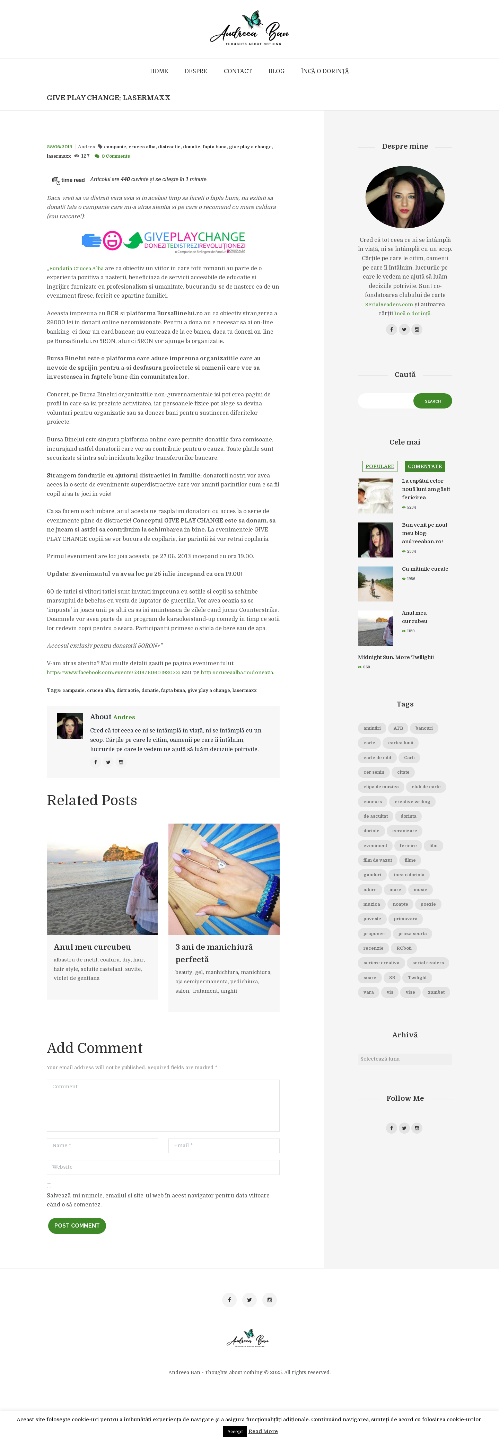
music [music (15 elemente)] (401, 935)
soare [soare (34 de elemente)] (422, 1027)
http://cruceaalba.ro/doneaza (85, 682)
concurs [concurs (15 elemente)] (421, 811)
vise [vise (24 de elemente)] (391, 1058)
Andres (89, 146)
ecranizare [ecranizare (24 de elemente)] (412, 857)
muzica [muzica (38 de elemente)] (433, 935)
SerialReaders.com (389, 305)
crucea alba (151, 146)
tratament (239, 1015)
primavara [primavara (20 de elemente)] (413, 965)
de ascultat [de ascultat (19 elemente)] (378, 842)
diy (130, 972)
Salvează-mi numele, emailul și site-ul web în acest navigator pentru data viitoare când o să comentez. (158, 1237)
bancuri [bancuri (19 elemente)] (374, 749)
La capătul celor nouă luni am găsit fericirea (425, 494)
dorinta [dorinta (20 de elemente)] (416, 842)
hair (143, 972)
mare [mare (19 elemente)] (371, 935)
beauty (184, 997)
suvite (137, 981)
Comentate (431, 471)
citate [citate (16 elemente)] (371, 796)
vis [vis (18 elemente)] (368, 1058)
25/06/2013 (61, 146)
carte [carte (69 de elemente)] (405, 749)
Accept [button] (235, 1431)
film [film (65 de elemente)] (369, 888)
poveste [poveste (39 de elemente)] (374, 965)
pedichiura (190, 1015)
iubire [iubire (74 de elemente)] (422, 919)
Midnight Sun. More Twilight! (402, 663)
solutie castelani (104, 981)
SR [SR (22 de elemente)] (367, 1043)
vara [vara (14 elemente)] (427, 1043)
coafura (113, 972)
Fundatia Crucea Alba (78, 268)
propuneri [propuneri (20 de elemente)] (377, 981)
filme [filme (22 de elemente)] (370, 904)
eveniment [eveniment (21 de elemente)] (378, 873)
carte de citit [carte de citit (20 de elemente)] (424, 765)
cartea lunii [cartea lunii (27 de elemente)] (379, 765)
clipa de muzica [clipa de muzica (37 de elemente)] (413, 796)
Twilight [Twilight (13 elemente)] (395, 1043)
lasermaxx (81, 156)
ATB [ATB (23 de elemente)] (405, 734)
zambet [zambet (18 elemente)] (421, 1058)
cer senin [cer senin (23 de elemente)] (404, 780)
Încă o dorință (412, 314)
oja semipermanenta (239, 1006)
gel (200, 997)
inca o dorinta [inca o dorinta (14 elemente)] (382, 919)
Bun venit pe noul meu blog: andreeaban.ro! (424, 538)
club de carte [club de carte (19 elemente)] (380, 811)
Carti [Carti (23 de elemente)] (370, 780)
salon (215, 1015)
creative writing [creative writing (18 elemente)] (385, 826)
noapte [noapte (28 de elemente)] (373, 950)
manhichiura (225, 997)
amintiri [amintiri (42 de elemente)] (375, 734)
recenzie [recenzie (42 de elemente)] (375, 996)
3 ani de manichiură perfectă (204, 971)
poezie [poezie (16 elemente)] (404, 950)
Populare (381, 471)
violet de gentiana (78, 990)
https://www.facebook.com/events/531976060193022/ (119, 672)
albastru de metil (77, 972)
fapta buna (232, 146)
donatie (206, 146)
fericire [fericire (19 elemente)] (416, 873)
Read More (263, 1431)
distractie (181, 146)
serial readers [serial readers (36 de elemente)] (382, 1027)
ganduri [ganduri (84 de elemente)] (402, 904)
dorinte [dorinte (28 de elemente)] (374, 857)
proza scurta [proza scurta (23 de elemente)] (421, 981)
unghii (184, 1024)
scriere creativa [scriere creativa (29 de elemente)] (385, 1012)
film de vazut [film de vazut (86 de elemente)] (404, 888)
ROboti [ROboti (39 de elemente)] (410, 996)
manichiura (191, 1006)
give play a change (226, 699)
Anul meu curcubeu (102, 958)
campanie (121, 146)
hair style (66, 981)
